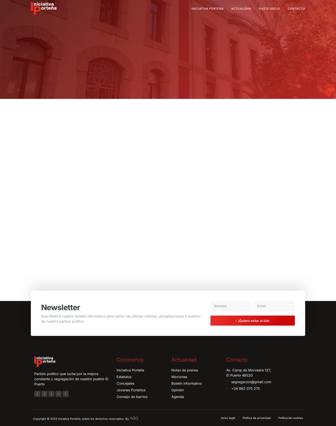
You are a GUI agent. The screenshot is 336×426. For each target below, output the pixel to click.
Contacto (296, 8)
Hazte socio (269, 8)
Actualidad (241, 8)
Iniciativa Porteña (207, 8)
